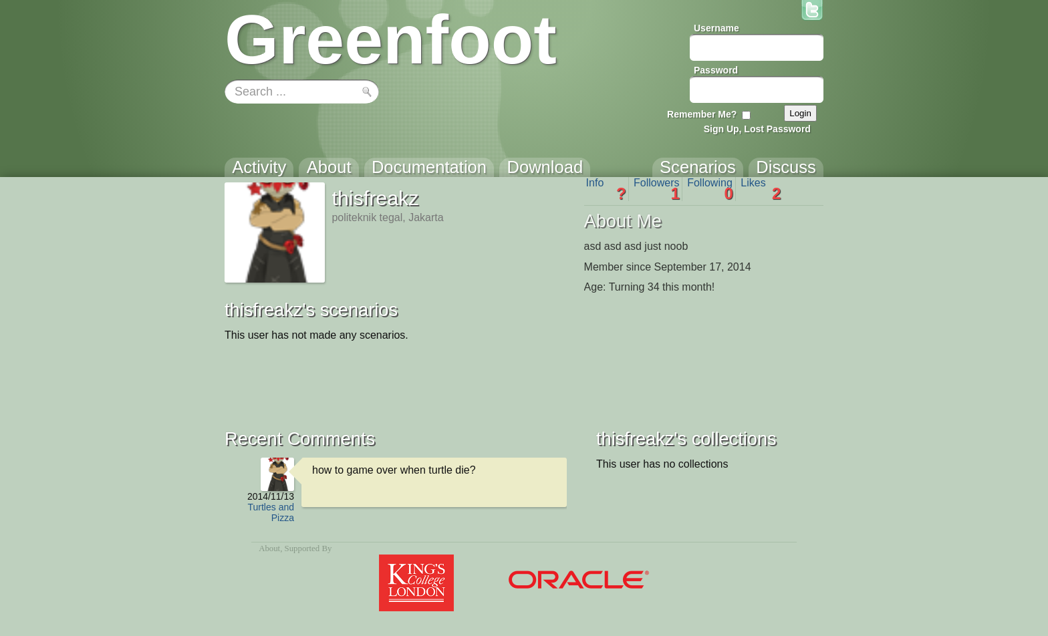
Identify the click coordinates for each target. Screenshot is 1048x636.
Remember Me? (702, 114)
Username (716, 28)
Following (710, 189)
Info (606, 189)
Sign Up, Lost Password (757, 129)
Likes (761, 189)
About (269, 548)
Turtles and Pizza (270, 512)
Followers (657, 189)
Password (716, 70)
